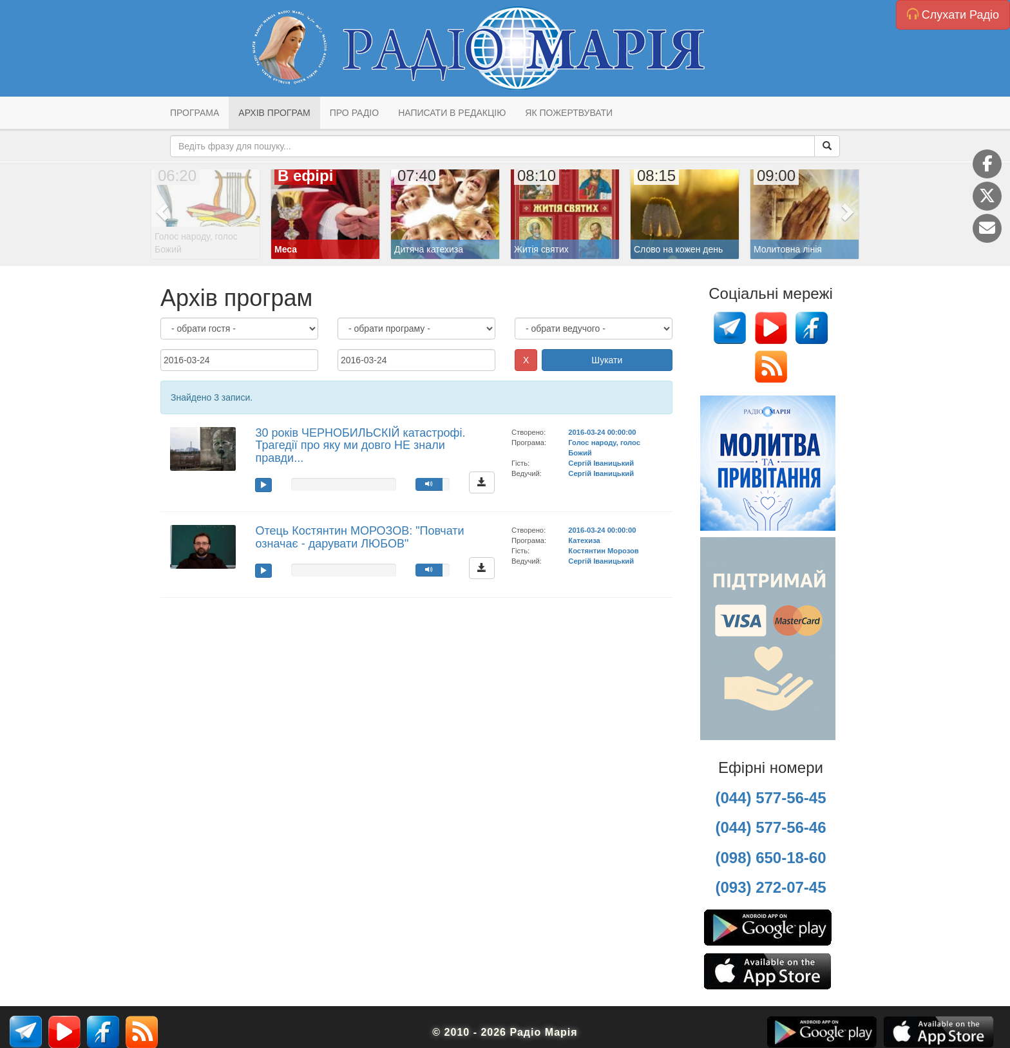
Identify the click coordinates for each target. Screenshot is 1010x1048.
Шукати (606, 360)
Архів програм (274, 113)
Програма (194, 113)
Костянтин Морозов (603, 551)
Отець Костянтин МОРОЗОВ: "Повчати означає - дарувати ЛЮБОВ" (359, 537)
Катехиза (584, 540)
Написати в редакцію (452, 113)
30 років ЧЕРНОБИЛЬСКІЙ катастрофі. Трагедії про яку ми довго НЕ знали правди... (360, 445)
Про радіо (354, 113)
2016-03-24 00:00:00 (602, 432)
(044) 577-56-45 (770, 797)
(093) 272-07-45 (770, 887)
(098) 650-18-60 (770, 857)
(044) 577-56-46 (770, 827)
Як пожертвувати (569, 113)
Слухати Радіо (953, 14)
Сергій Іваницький (601, 463)
